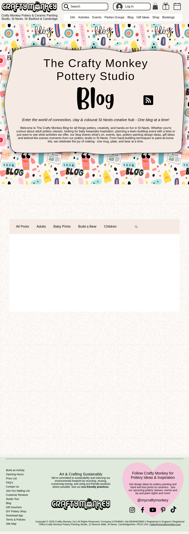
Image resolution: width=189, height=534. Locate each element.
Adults (41, 226)
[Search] (85, 6)
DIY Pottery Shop (16, 511)
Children (110, 226)
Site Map (11, 523)
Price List (11, 478)
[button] (155, 6)
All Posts (22, 226)
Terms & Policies (15, 519)
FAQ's (9, 482)
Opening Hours (15, 474)
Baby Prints (62, 226)
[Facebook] (142, 510)
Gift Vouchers (14, 507)
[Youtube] (153, 510)
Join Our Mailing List (18, 490)
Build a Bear (87, 226)
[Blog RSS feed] (148, 100)
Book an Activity (15, 470)
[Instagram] (132, 510)
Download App (14, 515)
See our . (90, 486)
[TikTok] (173, 510)
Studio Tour (12, 499)
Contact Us (12, 486)
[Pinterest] (163, 510)
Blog (8, 503)
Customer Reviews (17, 494)
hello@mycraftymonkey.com (165, 524)
